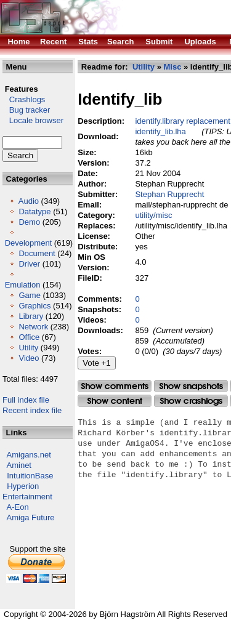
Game (29, 295)
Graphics (34, 305)
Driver (29, 263)
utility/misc (153, 215)
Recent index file (32, 410)
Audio (28, 201)
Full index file (25, 400)
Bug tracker (26, 110)
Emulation (23, 284)
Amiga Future (31, 517)
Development (28, 243)
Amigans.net (29, 454)
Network (33, 326)
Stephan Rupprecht (169, 194)
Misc (172, 66)
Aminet (19, 465)
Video (28, 358)
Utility (28, 347)
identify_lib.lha (160, 131)
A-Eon (18, 507)
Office (28, 337)
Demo (29, 222)
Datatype (34, 211)
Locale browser (32, 120)
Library (30, 316)
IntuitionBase (30, 475)
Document (36, 253)
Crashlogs (23, 99)
